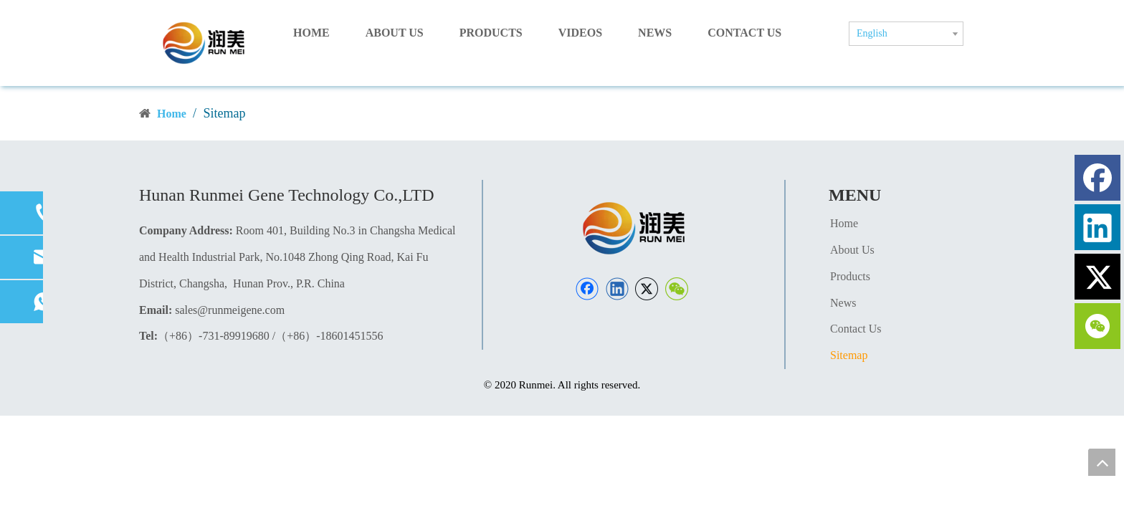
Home (844, 223)
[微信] (676, 288)
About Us (852, 250)
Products (850, 276)
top (1101, 462)
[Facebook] (587, 288)
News (843, 303)
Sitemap (848, 355)
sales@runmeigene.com (230, 310)
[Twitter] (646, 288)
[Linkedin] (617, 288)
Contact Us (856, 328)
